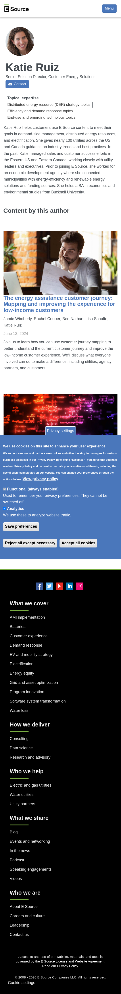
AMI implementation (27, 617)
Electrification (21, 664)
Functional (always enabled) (33, 489)
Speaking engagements (31, 869)
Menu (109, 8)
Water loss (19, 710)
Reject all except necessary (30, 543)
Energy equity (22, 673)
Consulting (19, 738)
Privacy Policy (67, 966)
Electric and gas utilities (30, 785)
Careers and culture (27, 916)
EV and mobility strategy (31, 654)
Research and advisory (30, 757)
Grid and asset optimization (34, 682)
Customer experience (29, 636)
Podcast (17, 860)
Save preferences (21, 526)
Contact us (19, 934)
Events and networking (30, 841)
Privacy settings (60, 430)
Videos (16, 878)
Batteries (17, 626)
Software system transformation (38, 701)
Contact (17, 84)
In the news (20, 850)
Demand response (26, 645)
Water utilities (21, 794)
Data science (21, 748)
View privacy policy (40, 479)
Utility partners (22, 804)
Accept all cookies (78, 543)
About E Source (24, 906)
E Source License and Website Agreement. (73, 961)
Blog (14, 832)
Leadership (19, 925)
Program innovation (27, 692)
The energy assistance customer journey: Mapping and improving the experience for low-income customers (59, 304)
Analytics (15, 508)
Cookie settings (21, 982)
